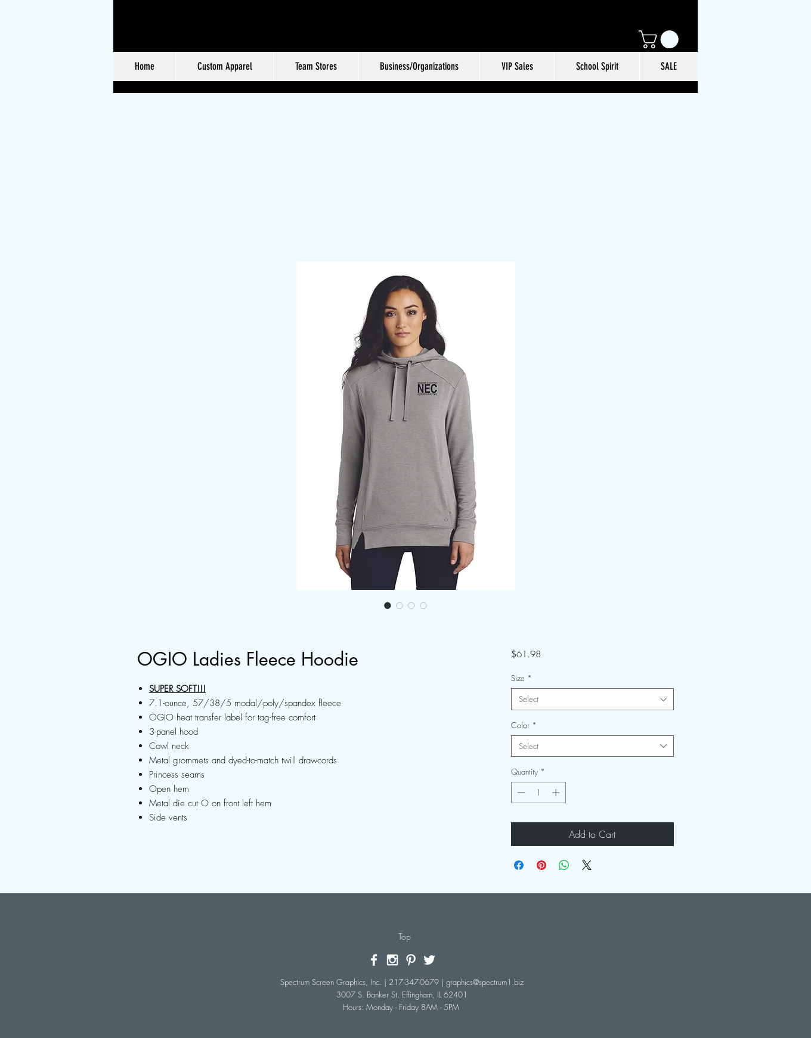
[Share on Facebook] (519, 865)
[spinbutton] (538, 792)
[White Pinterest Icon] (411, 960)
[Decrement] (520, 792)
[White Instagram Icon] (392, 960)
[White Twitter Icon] (429, 960)
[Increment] (557, 792)
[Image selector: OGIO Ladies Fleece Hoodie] (388, 605)
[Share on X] (587, 865)
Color (524, 725)
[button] (661, 39)
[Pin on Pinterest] (541, 865)
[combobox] (592, 699)
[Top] (404, 937)
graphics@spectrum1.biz (485, 982)
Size (521, 678)
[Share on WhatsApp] (564, 865)
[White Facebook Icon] (374, 960)
